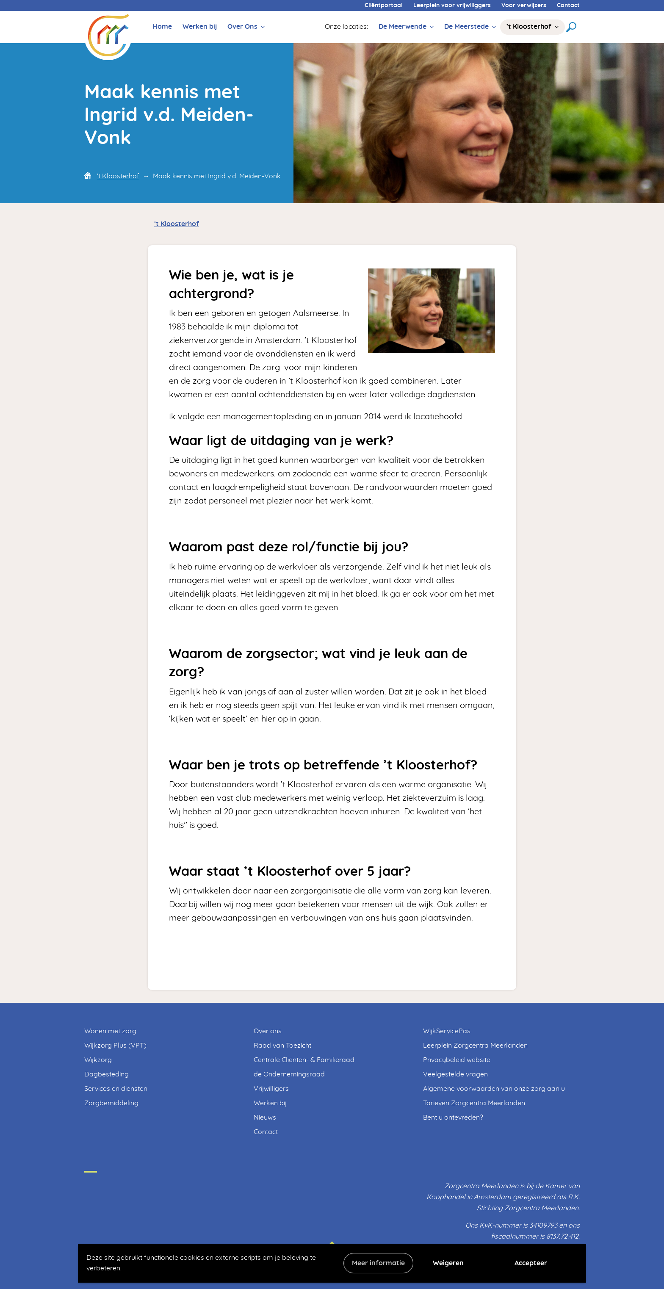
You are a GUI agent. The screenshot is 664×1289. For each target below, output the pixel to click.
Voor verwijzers (523, 5)
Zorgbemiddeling (111, 1103)
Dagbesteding (106, 1074)
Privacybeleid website (456, 1060)
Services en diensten (115, 1088)
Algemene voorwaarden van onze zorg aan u (494, 1088)
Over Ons (242, 26)
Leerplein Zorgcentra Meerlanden (475, 1045)
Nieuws (265, 1117)
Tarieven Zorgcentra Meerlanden (474, 1103)
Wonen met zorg (110, 1031)
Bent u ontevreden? (453, 1117)
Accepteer (531, 1263)
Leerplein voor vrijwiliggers (452, 5)
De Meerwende (402, 26)
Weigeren (448, 1263)
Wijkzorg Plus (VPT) (115, 1045)
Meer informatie (378, 1263)
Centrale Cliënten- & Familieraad (304, 1060)
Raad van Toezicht (282, 1045)
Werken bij (200, 26)
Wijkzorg (98, 1060)
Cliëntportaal (384, 5)
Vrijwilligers (271, 1088)
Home (162, 26)
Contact (568, 5)
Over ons (268, 1031)
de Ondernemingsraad (289, 1074)
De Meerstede (466, 26)
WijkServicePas (446, 1031)
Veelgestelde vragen (455, 1074)
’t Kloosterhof (528, 26)
